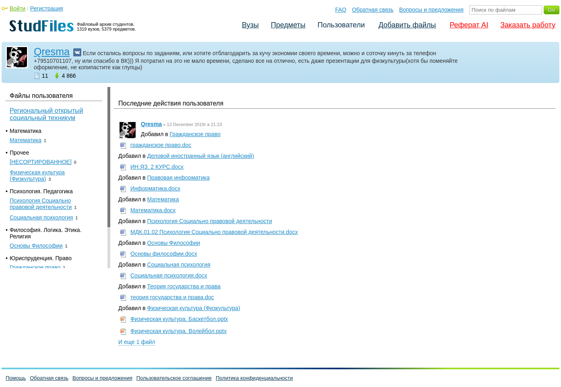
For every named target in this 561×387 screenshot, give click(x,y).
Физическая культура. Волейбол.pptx (178, 331)
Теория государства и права (184, 286)
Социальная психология (178, 264)
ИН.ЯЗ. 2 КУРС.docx (157, 166)
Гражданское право (195, 134)
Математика (163, 199)
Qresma (52, 51)
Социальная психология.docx (168, 275)
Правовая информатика (178, 177)
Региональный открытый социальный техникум (46, 114)
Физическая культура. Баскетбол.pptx (179, 319)
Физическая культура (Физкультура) (193, 308)
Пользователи (341, 25)
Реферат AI (469, 25)
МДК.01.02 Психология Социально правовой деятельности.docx (214, 232)
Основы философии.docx (163, 253)
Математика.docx (152, 210)
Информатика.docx (155, 188)
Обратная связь (373, 9)
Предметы (288, 25)
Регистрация (46, 8)
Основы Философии (173, 243)
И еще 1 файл (136, 342)
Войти (17, 8)
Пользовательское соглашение (174, 378)
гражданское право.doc (160, 145)
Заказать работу (527, 25)
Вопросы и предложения (431, 9)
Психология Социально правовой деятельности (209, 221)
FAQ (340, 9)
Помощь (16, 378)
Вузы (250, 25)
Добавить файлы (407, 25)
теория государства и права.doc (172, 297)
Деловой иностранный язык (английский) (200, 156)
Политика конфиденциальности (254, 378)
